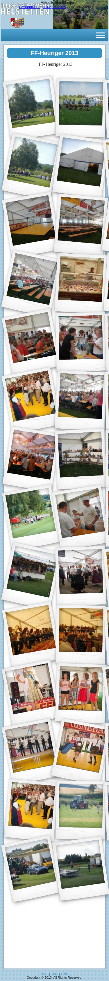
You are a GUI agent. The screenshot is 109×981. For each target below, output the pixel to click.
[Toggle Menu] (100, 35)
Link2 (54, 974)
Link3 (65, 974)
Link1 (44, 974)
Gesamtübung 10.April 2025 (42, 7)
